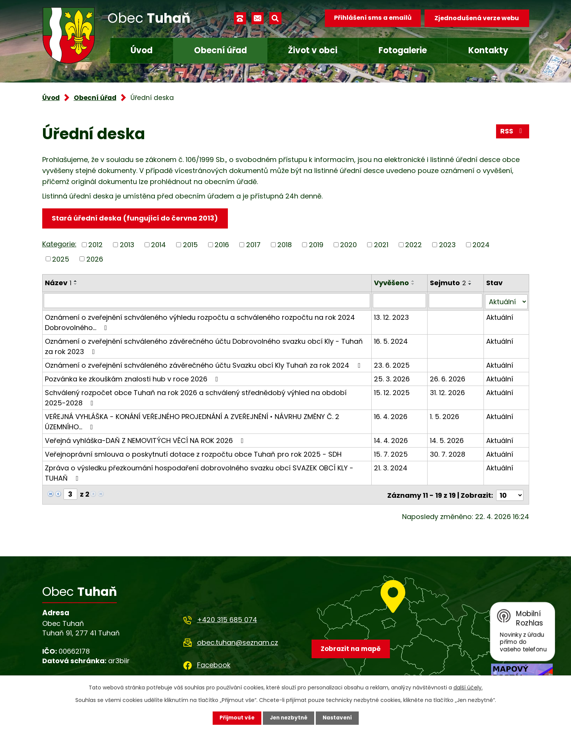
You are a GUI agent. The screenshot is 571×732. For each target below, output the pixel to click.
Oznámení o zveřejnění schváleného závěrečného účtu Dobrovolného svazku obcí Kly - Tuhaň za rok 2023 (204, 345)
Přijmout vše (235, 718)
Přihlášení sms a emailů (371, 18)
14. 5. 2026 (447, 439)
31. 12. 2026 (447, 391)
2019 (316, 245)
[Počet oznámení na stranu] (509, 493)
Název (58, 283)
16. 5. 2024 (391, 340)
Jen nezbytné (289, 718)
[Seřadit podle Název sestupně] (76, 284)
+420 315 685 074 (227, 617)
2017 (253, 245)
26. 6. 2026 (448, 378)
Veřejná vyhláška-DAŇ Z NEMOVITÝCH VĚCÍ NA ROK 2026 (146, 439)
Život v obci (312, 50)
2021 (381, 245)
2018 (284, 245)
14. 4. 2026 (391, 439)
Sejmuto (448, 283)
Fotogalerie (403, 50)
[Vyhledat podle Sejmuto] (455, 301)
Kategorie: (59, 244)
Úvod (141, 50)
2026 (94, 259)
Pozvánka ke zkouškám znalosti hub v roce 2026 (133, 378)
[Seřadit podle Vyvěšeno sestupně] (413, 284)
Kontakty (488, 50)
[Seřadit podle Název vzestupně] (76, 281)
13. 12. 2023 (391, 316)
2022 (413, 245)
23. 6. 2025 (392, 364)
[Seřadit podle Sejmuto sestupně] (470, 284)
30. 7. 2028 (448, 453)
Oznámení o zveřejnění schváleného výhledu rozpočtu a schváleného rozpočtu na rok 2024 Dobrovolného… (200, 321)
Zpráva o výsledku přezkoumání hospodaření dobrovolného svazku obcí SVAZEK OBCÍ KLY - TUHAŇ (199, 472)
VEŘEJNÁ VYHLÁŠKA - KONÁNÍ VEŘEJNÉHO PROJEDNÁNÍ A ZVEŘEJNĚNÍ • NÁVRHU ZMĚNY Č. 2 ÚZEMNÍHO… (192, 420)
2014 (158, 245)
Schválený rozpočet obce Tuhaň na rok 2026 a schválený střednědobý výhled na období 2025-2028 (207, 396)
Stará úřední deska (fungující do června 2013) (135, 218)
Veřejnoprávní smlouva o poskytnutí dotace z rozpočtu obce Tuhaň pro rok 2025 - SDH (193, 453)
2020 (348, 245)
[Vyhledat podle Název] (207, 301)
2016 (222, 245)
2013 (127, 245)
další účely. (468, 687)
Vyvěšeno (391, 283)
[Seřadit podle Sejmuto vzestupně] (470, 281)
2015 (190, 245)
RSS (512, 132)
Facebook (214, 662)
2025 (60, 259)
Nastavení (339, 718)
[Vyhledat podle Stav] (506, 301)
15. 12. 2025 (392, 391)
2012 (95, 245)
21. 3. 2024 (391, 467)
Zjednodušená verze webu (476, 18)
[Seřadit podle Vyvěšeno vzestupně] (413, 281)
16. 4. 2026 (391, 415)
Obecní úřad (220, 50)
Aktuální (499, 316)
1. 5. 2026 (445, 415)
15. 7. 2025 (391, 453)
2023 (447, 245)
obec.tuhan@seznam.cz (237, 640)
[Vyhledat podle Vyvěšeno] (399, 301)
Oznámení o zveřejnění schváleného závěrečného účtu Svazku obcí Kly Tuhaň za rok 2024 (204, 364)
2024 (481, 245)
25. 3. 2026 (392, 378)
